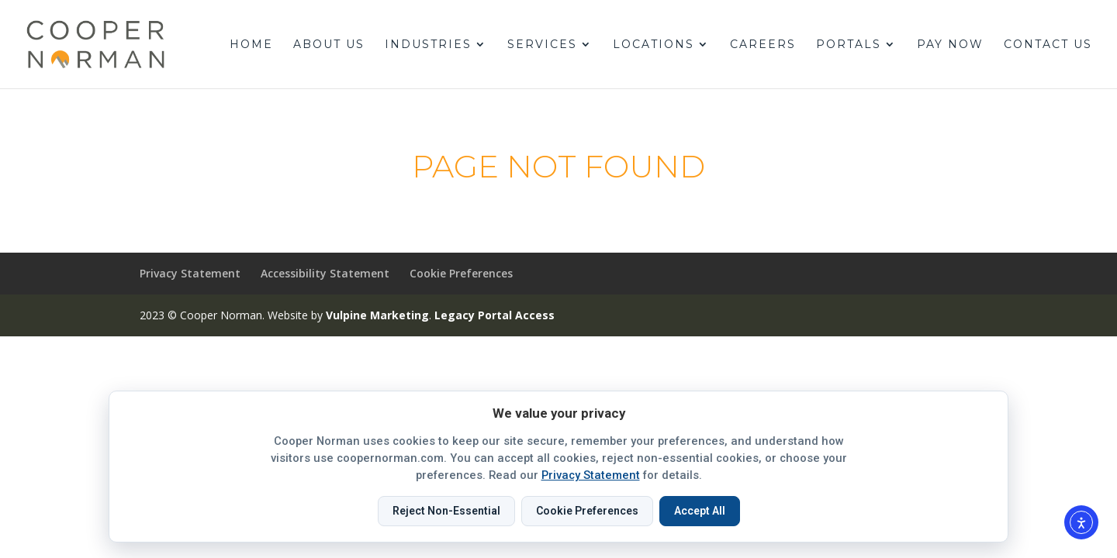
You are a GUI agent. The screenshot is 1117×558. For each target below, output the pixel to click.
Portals (848, 45)
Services (542, 45)
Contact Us (1048, 45)
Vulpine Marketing (377, 315)
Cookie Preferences (461, 273)
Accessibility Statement (325, 273)
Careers (763, 45)
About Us (329, 45)
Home (251, 45)
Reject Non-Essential (446, 511)
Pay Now (950, 45)
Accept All (699, 511)
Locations (653, 45)
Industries (428, 45)
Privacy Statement (190, 273)
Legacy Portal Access (494, 315)
